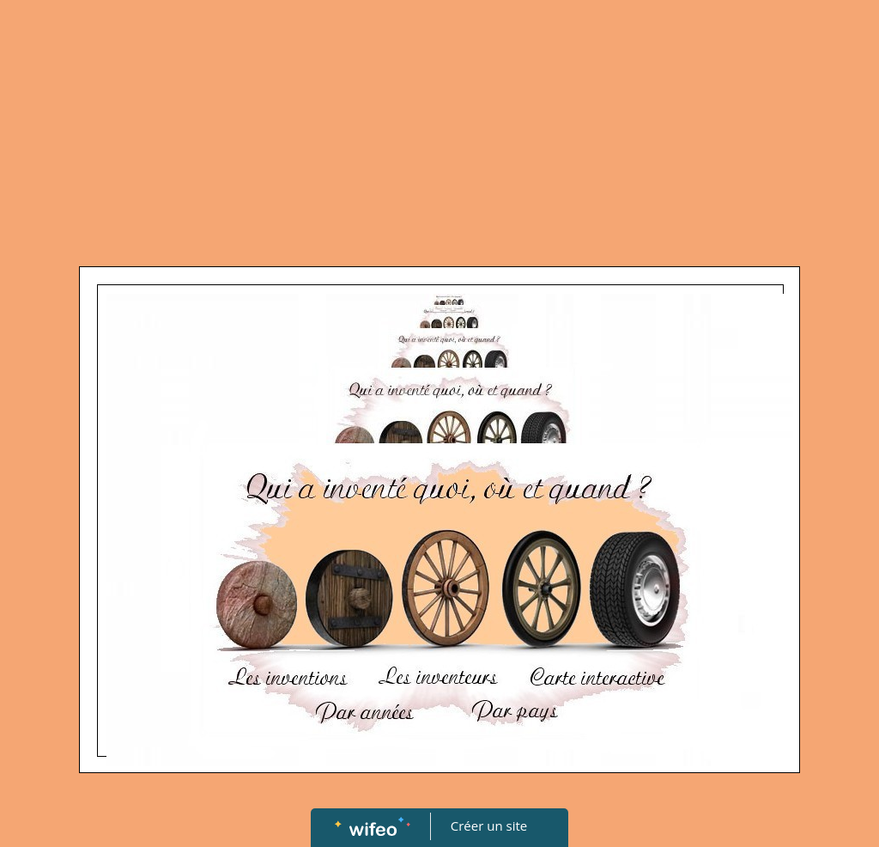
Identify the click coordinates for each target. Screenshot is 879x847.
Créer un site (489, 825)
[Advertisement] (439, 129)
